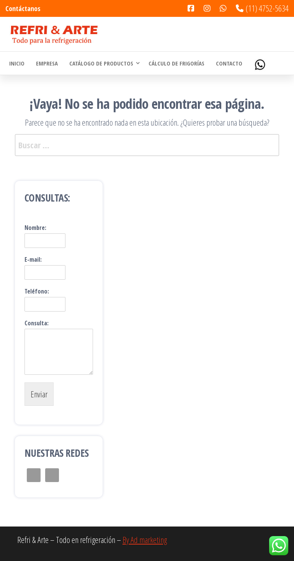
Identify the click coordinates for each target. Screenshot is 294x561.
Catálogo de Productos (101, 63)
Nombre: (35, 228)
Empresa (47, 63)
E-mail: (33, 260)
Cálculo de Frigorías (176, 63)
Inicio (16, 63)
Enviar (39, 394)
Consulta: (36, 323)
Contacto (229, 63)
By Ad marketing (144, 539)
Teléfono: (36, 291)
